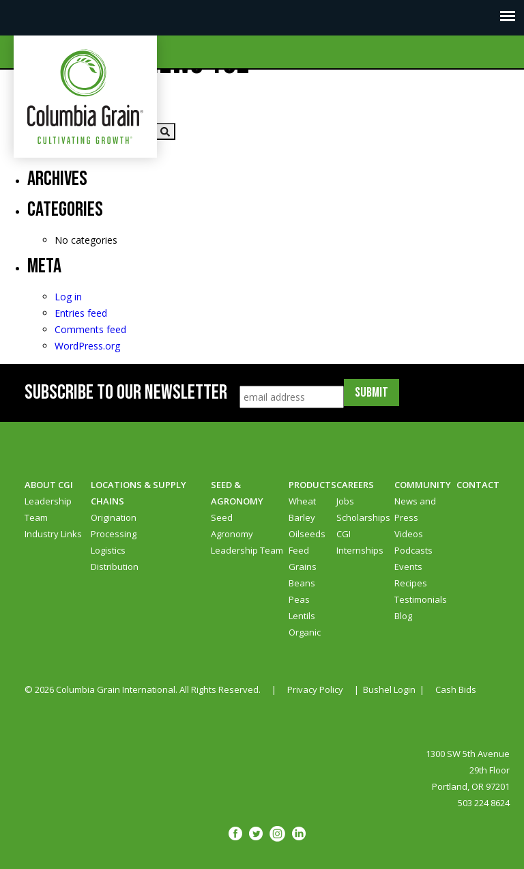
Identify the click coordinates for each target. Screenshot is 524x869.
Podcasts (413, 550)
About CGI (49, 485)
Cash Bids (455, 689)
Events (408, 566)
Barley (302, 517)
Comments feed (90, 329)
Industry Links (53, 534)
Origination (113, 517)
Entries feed (81, 313)
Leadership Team (247, 550)
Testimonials (420, 599)
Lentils (302, 616)
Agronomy (232, 534)
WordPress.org (87, 345)
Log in (68, 296)
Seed (222, 517)
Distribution (115, 566)
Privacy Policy (315, 689)
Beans (302, 583)
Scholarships (363, 517)
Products (312, 485)
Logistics (108, 550)
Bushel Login (389, 689)
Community (422, 485)
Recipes (410, 583)
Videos (408, 534)
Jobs (345, 501)
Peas (299, 599)
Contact (477, 485)
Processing (113, 534)
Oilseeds (307, 534)
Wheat (302, 501)
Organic (305, 632)
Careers (355, 485)
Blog (403, 616)
